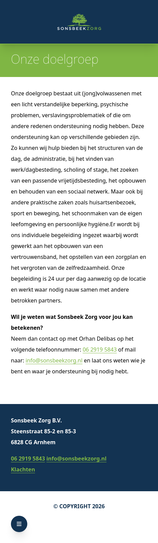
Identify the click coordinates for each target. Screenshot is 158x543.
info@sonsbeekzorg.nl (54, 360)
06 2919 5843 (100, 349)
